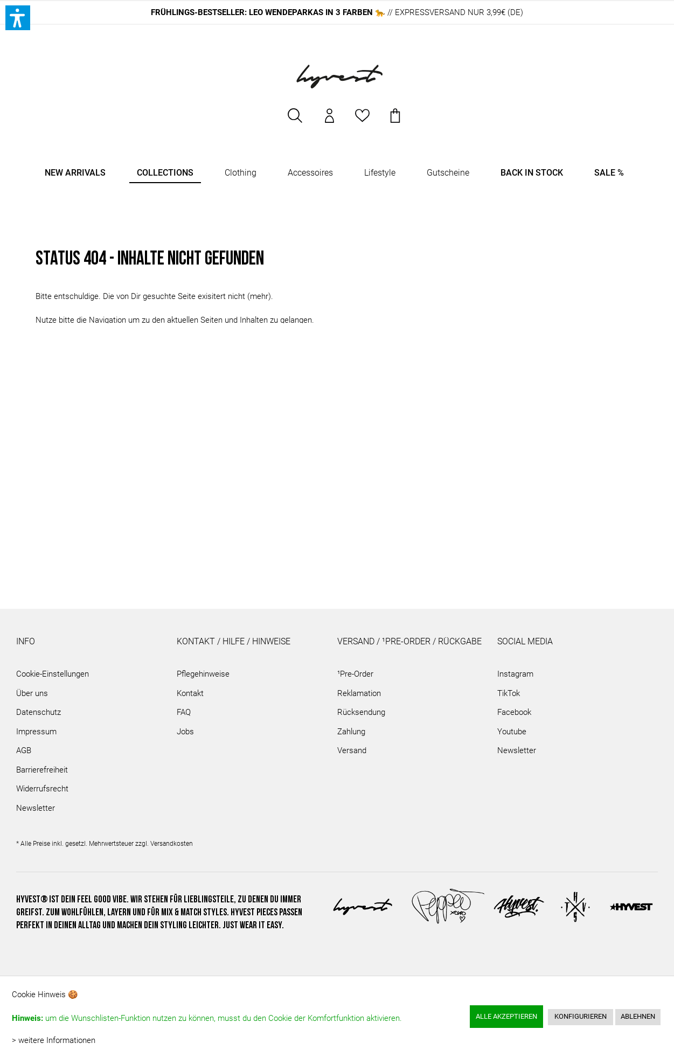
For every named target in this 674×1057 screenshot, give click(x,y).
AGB (23, 750)
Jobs (185, 731)
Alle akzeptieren (506, 1016)
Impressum (36, 731)
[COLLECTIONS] (165, 173)
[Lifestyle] (380, 173)
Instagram (515, 674)
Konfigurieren (580, 1016)
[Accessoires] (310, 173)
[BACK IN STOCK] (532, 173)
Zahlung (351, 731)
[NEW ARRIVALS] (75, 173)
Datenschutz (38, 712)
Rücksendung (361, 712)
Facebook (514, 712)
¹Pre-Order (355, 674)
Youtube (511, 731)
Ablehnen (638, 1016)
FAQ (184, 712)
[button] (17, 17)
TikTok (508, 693)
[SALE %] (609, 173)
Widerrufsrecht (42, 789)
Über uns (32, 693)
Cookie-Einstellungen (52, 674)
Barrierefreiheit (42, 770)
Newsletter (35, 808)
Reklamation (359, 693)
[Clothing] (240, 173)
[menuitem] (296, 121)
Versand (351, 750)
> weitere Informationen (53, 1040)
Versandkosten (171, 843)
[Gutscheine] (448, 173)
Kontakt (190, 693)
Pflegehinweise (203, 674)
